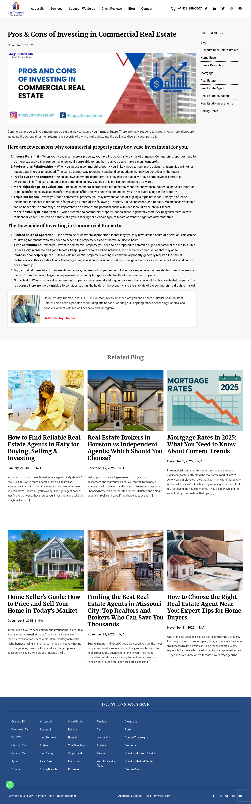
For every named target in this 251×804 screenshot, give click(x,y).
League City (104, 737)
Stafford (45, 745)
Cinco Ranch (75, 721)
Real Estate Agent (212, 88)
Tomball (16, 769)
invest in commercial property (75, 156)
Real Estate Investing (214, 96)
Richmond (74, 769)
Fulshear (102, 745)
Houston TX (18, 753)
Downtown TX (19, 729)
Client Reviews (112, 8)
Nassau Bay (132, 769)
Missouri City (19, 745)
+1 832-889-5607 (190, 8)
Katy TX (16, 737)
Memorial (130, 745)
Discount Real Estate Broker (219, 50)
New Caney (46, 753)
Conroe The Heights (137, 737)
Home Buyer (208, 57)
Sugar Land (75, 753)
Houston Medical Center (139, 761)
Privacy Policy (162, 795)
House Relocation (212, 65)
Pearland (102, 721)
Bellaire (72, 729)
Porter (129, 729)
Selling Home (209, 111)
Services (56, 8)
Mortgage (206, 73)
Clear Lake (131, 721)
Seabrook (45, 729)
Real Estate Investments (216, 103)
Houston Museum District (140, 753)
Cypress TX (18, 721)
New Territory (48, 737)
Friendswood (76, 761)
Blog (131, 8)
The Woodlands (77, 745)
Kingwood (46, 721)
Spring (15, 761)
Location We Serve (82, 8)
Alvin (100, 729)
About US (37, 8)
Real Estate (208, 80)
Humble (72, 737)
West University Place (106, 763)
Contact (146, 8)
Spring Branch (48, 769)
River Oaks (46, 761)
